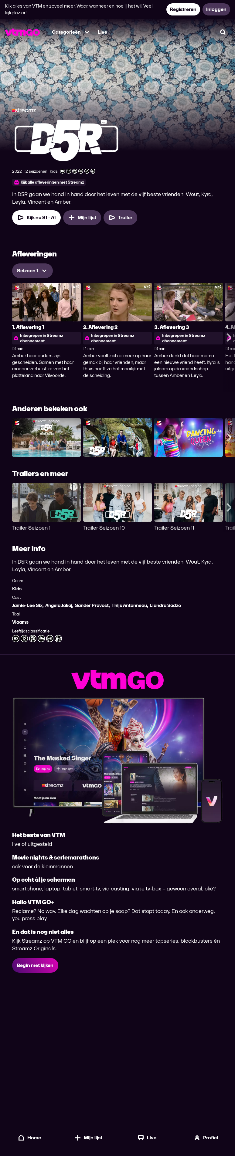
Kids (17, 589)
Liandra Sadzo (165, 605)
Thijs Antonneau (129, 605)
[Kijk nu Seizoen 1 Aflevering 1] (36, 217)
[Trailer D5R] (120, 217)
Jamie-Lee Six (27, 605)
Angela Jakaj (58, 605)
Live (102, 32)
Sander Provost (92, 605)
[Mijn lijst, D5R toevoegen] (82, 217)
